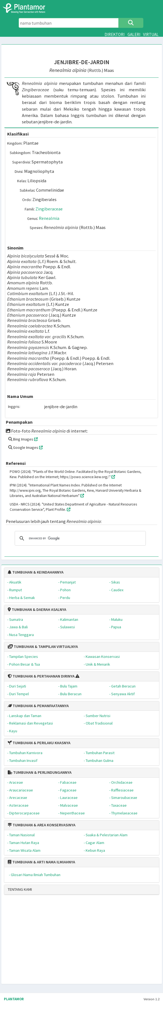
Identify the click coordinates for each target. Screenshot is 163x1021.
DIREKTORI (114, 34)
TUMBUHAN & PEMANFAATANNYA (38, 705)
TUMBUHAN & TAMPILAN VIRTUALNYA (43, 646)
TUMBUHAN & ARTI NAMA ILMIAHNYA (41, 861)
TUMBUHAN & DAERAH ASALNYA (37, 609)
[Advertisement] (66, 941)
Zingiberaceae (49, 209)
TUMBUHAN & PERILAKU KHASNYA (39, 742)
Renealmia (49, 218)
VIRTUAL (151, 34)
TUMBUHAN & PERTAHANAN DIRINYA (41, 676)
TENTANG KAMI (20, 889)
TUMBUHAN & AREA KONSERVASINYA (41, 824)
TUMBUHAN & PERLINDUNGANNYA (40, 772)
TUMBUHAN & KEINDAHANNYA (35, 572)
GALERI (134, 34)
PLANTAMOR (14, 999)
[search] (79, 538)
